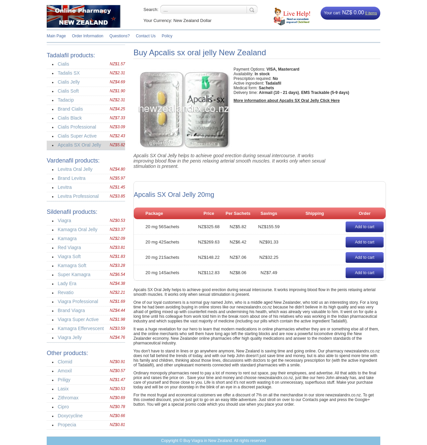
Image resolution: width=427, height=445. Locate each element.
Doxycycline (70, 415)
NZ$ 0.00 (353, 12)
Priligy (64, 379)
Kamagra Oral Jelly (77, 229)
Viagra (64, 220)
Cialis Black (70, 118)
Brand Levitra (71, 178)
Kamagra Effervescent (81, 328)
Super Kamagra (74, 274)
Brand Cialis (70, 109)
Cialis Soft (68, 91)
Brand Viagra (71, 310)
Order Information (87, 36)
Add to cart (364, 226)
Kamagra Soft (72, 265)
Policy (167, 36)
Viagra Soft (69, 256)
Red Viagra (69, 247)
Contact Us (145, 36)
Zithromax (68, 397)
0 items (371, 13)
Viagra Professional (78, 301)
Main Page (56, 36)
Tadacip (66, 100)
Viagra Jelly (70, 337)
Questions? (119, 36)
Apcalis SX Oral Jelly (79, 145)
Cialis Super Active (77, 136)
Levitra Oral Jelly (75, 169)
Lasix (63, 388)
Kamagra (67, 238)
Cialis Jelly (69, 82)
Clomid (65, 361)
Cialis (63, 64)
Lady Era (67, 283)
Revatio (65, 292)
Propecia (67, 424)
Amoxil (65, 370)
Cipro (63, 406)
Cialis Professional (77, 127)
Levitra (65, 187)
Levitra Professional (78, 196)
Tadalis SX (69, 73)
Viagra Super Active (78, 319)
